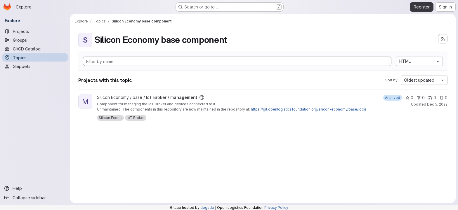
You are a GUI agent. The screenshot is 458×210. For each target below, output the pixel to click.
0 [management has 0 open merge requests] (432, 97)
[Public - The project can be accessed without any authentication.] (201, 97)
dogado (207, 207)
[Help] (35, 188)
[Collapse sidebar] (35, 198)
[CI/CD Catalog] (35, 49)
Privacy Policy (276, 207)
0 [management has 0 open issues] (443, 97)
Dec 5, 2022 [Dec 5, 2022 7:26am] (437, 104)
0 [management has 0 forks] (421, 97)
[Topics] (35, 57)
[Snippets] (35, 66)
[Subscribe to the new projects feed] (442, 38)
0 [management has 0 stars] (409, 97)
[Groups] (35, 40)
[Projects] (35, 31)
